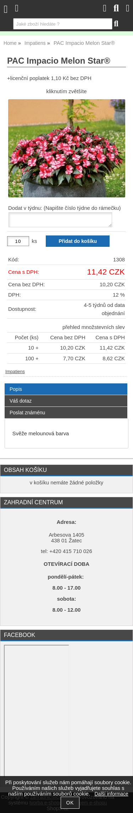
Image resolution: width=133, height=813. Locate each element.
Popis (16, 389)
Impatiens (15, 371)
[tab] (66, 383)
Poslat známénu (27, 412)
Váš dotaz (21, 401)
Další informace (111, 794)
